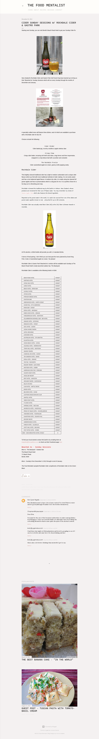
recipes (42, 10)
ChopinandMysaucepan (35, 511)
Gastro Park (33, 487)
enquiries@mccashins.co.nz (30, 442)
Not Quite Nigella (33, 500)
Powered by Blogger (49, 726)
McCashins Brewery (49, 487)
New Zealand (59, 487)
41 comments (30, 714)
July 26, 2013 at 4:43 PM (50, 540)
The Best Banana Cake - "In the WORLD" (47, 659)
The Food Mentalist (46, 5)
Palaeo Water (67, 487)
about (35, 10)
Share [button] (23, 484)
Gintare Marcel (55, 730)
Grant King (40, 487)
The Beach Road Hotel (37, 489)
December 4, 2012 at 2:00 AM (52, 511)
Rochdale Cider (26, 489)
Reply (29, 507)
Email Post (29, 484)
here (60, 442)
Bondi (27, 487)
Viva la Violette (60, 733)
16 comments (30, 663)
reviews (50, 10)
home (29, 10)
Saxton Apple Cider (27, 193)
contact (58, 10)
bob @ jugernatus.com (35, 528)
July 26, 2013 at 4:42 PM (50, 528)
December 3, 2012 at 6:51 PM (48, 500)
